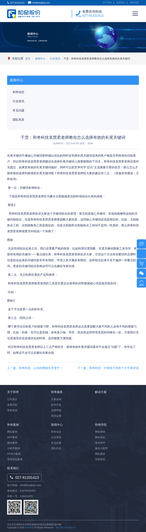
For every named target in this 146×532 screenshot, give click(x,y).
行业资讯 (54, 58)
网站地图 (134, 2)
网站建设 (100, 453)
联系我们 (121, 2)
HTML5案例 (14, 453)
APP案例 (12, 437)
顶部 (141, 282)
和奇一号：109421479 (20, 496)
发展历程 (12, 404)
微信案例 (12, 442)
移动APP (100, 442)
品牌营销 (56, 410)
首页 (27, 58)
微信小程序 (101, 448)
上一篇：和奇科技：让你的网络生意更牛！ (35, 368)
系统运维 (56, 415)
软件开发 (56, 404)
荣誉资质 (12, 410)
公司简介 (12, 399)
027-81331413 (92, 15)
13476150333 (28, 490)
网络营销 (100, 431)
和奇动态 (18, 92)
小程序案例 (13, 448)
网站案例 (12, 431)
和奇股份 (29, 527)
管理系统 (100, 459)
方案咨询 (56, 399)
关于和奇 (107, 2)
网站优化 (100, 437)
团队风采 (18, 119)
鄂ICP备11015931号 (65, 527)
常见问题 (18, 110)
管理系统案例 (15, 459)
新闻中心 (39, 58)
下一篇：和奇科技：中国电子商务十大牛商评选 (108, 368)
